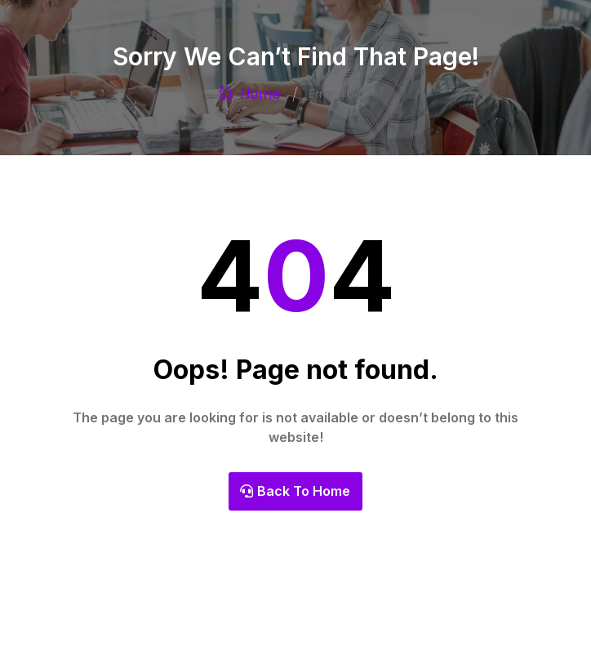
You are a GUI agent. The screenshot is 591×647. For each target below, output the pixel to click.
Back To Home (303, 491)
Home (260, 93)
